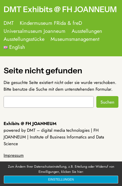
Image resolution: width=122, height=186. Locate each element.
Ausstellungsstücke (24, 39)
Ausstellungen (87, 31)
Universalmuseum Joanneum (34, 31)
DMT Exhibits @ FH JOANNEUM (60, 9)
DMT (9, 23)
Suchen (107, 102)
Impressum (14, 155)
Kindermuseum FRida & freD (51, 23)
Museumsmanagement (75, 39)
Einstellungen (61, 179)
